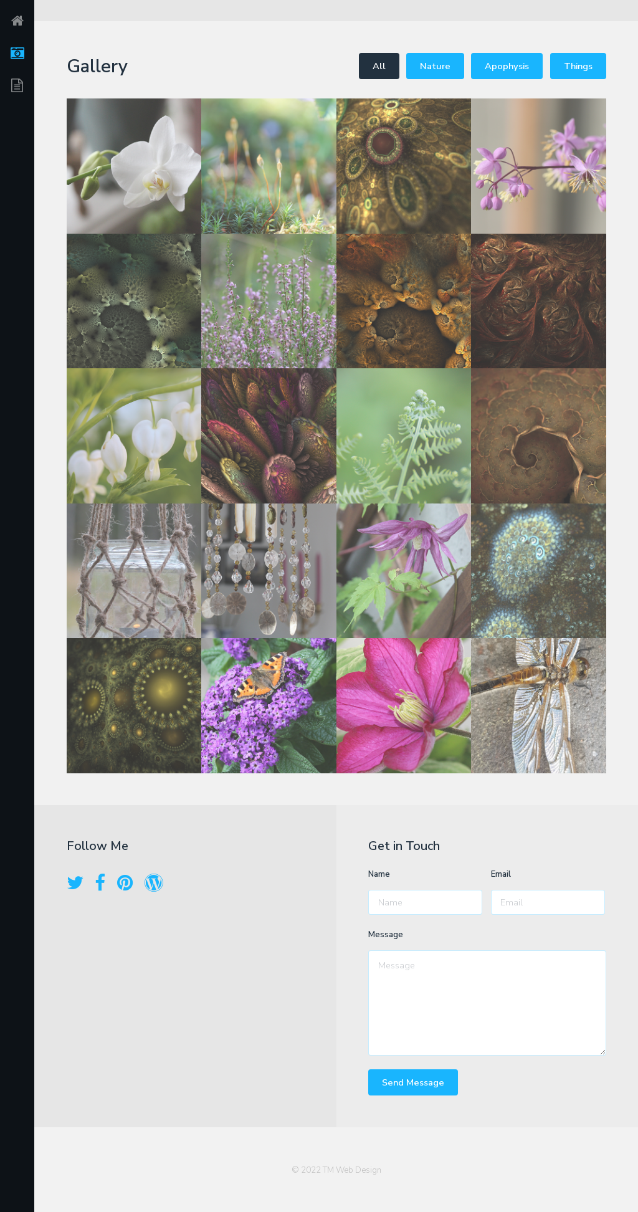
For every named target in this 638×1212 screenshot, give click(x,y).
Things (578, 66)
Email (501, 874)
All (379, 66)
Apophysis (507, 66)
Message (385, 934)
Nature (435, 66)
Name (379, 874)
